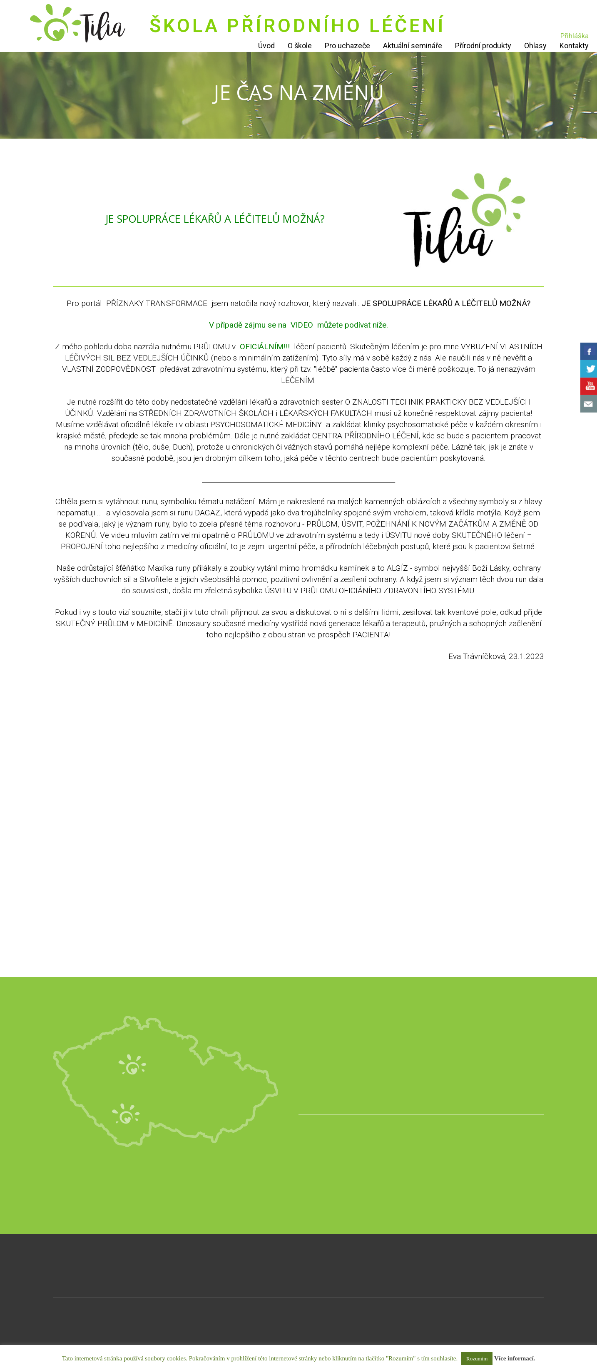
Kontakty (574, 45)
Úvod (266, 45)
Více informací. (514, 1358)
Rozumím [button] (477, 1358)
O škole (300, 45)
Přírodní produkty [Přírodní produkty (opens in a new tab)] (483, 45)
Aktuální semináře (412, 45)
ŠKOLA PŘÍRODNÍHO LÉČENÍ (297, 26)
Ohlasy (535, 45)
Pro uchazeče (347, 45)
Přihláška (574, 36)
